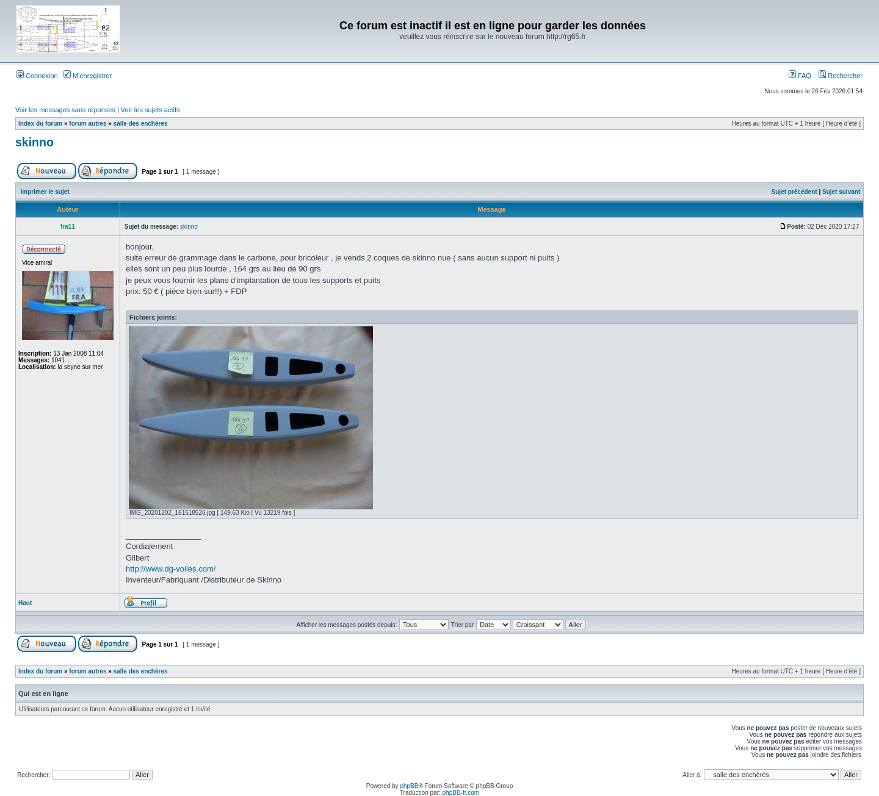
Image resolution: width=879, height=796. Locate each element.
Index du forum (40, 123)
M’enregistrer (87, 75)
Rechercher (841, 75)
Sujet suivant (841, 191)
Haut (25, 603)
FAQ (800, 75)
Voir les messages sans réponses (65, 109)
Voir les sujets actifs (150, 109)
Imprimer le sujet (45, 191)
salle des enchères (141, 123)
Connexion (37, 75)
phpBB (409, 786)
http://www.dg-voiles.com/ (170, 568)
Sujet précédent (794, 191)
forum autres (87, 123)
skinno (34, 142)
